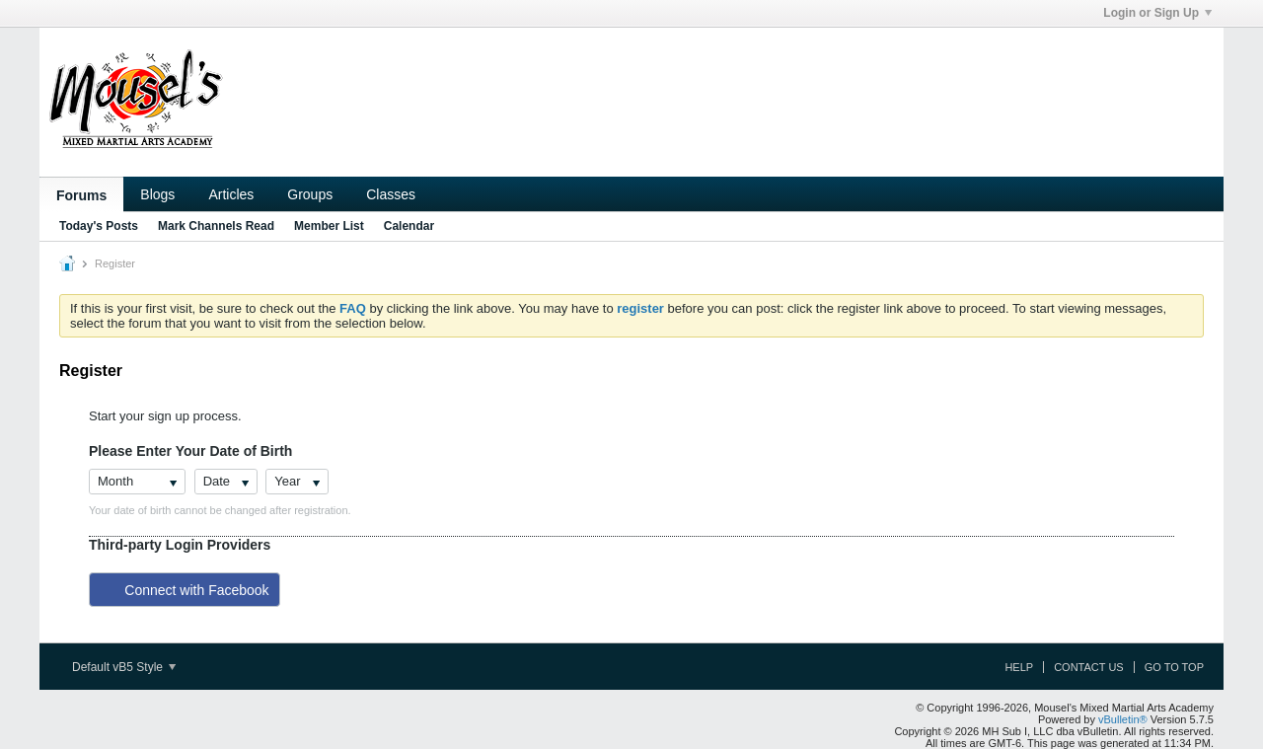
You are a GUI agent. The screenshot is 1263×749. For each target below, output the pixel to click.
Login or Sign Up (1157, 13)
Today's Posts (98, 226)
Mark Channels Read (216, 226)
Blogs (157, 194)
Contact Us (1089, 667)
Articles (231, 194)
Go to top (1174, 667)
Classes (390, 194)
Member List (329, 226)
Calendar (409, 226)
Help (1018, 667)
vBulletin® (1123, 719)
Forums (81, 195)
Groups (310, 194)
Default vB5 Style (124, 667)
